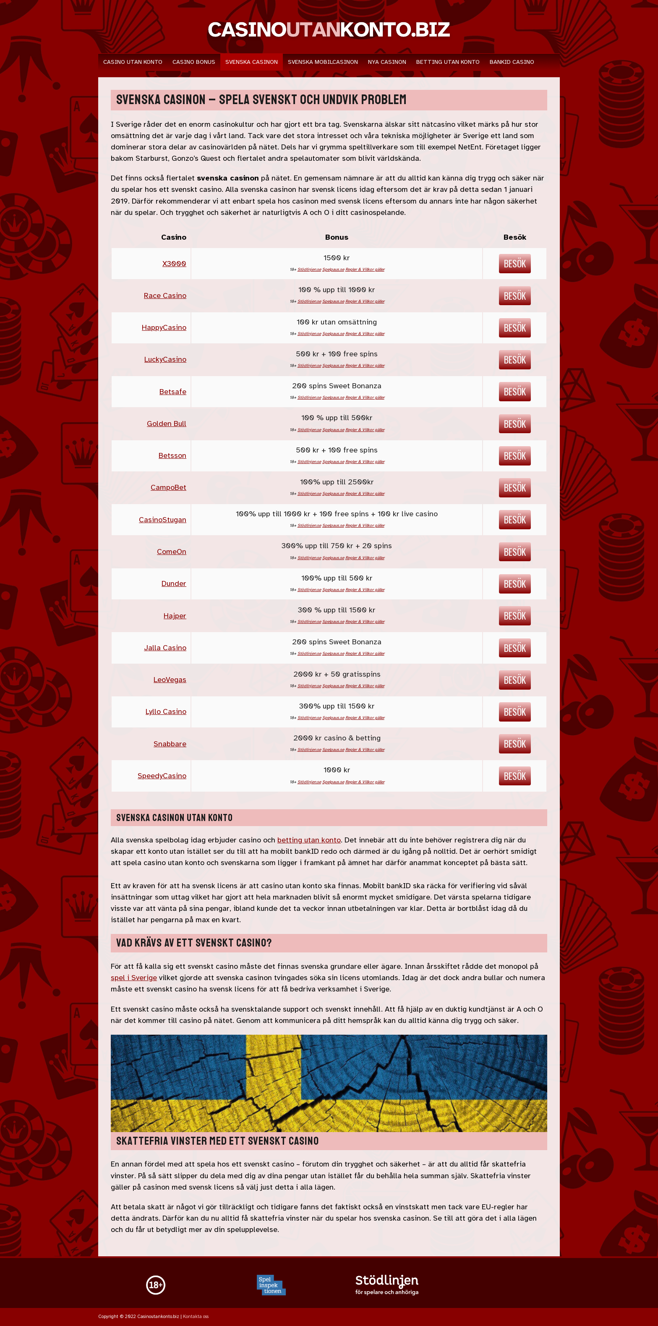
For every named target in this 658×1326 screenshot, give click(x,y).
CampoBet (168, 487)
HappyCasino (164, 327)
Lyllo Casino (166, 711)
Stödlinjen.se (309, 269)
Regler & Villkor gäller (364, 269)
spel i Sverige (134, 977)
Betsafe (172, 391)
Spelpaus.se (333, 269)
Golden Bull (166, 423)
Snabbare (170, 743)
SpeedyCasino (162, 775)
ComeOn (171, 551)
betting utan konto (309, 840)
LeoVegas (170, 679)
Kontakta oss (196, 1316)
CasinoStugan (162, 519)
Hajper (175, 615)
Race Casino (165, 295)
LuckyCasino (165, 359)
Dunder (174, 583)
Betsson (172, 455)
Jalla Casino (165, 647)
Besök (515, 263)
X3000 (174, 263)
